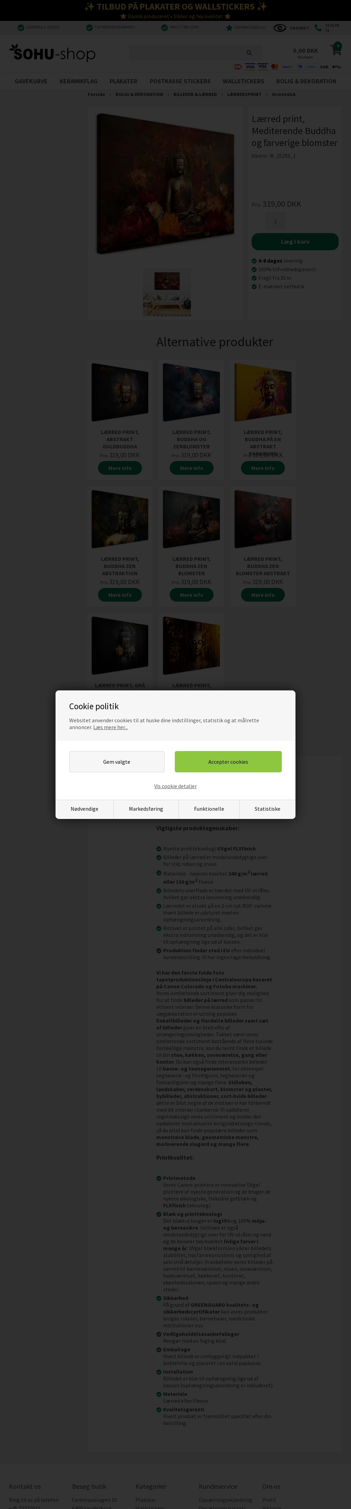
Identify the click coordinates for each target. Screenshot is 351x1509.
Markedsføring (146, 808)
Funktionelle (209, 808)
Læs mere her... (110, 727)
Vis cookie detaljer (175, 786)
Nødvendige (84, 808)
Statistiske (267, 808)
